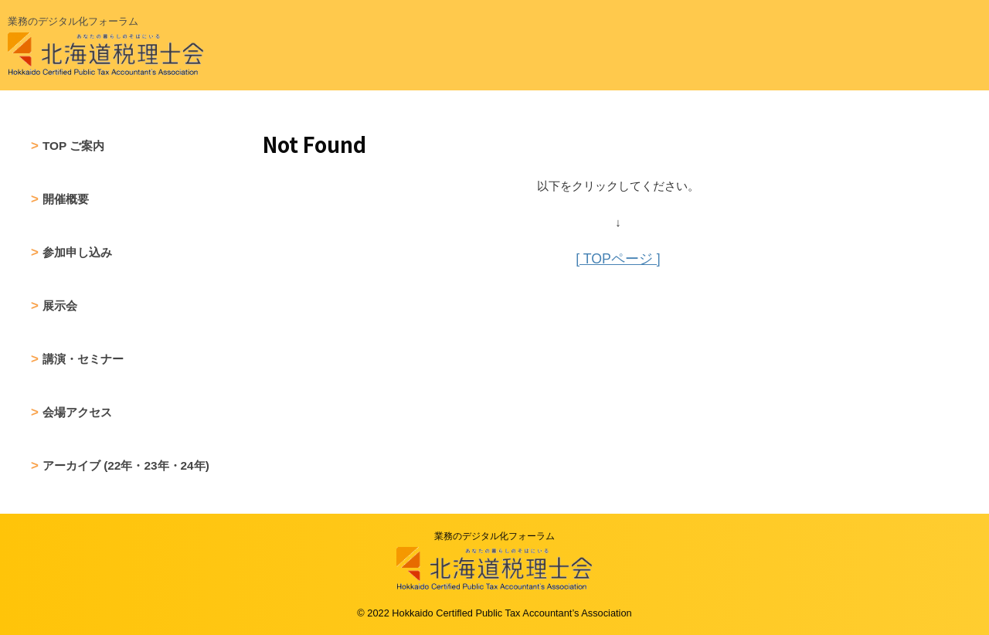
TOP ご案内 (73, 145)
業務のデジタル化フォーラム (494, 536)
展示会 (59, 305)
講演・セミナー (83, 358)
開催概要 (65, 198)
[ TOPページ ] (618, 258)
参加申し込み (77, 252)
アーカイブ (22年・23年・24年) (125, 465)
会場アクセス (77, 412)
